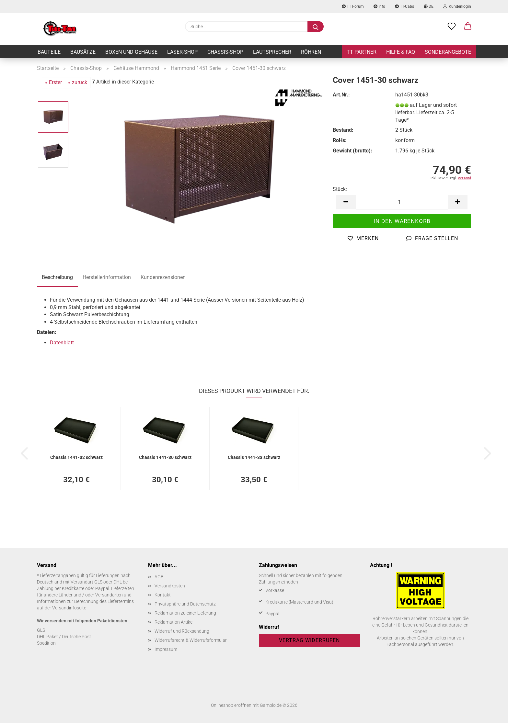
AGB (159, 576)
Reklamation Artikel (174, 622)
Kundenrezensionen (163, 277)
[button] (468, 26)
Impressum (166, 649)
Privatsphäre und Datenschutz (185, 603)
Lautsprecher (272, 52)
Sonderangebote (448, 52)
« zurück (77, 82)
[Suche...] (315, 26)
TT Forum (353, 6)
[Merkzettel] (452, 26)
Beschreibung (57, 277)
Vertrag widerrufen (309, 640)
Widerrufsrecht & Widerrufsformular (191, 640)
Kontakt (163, 594)
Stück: (340, 189)
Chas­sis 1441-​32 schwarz (76, 457)
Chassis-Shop (225, 52)
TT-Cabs (404, 6)
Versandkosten (170, 585)
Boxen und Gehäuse (131, 52)
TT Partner (361, 52)
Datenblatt (62, 342)
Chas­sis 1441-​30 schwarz (165, 457)
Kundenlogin (457, 6)
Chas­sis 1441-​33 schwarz (254, 457)
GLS (41, 630)
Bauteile (49, 52)
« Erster (53, 82)
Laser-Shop (182, 52)
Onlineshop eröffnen (231, 705)
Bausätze (83, 52)
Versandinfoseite (69, 607)
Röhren (311, 52)
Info (379, 6)
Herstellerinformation (107, 277)
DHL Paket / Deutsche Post (64, 636)
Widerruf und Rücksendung (182, 631)
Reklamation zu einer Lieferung (185, 613)
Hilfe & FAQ (400, 52)
